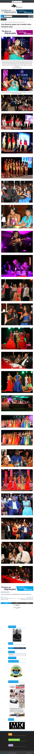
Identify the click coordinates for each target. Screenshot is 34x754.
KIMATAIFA (11, 745)
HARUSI (10, 734)
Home (2, 22)
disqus (17, 603)
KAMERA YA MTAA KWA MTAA (14, 739)
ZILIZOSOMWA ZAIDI (17, 648)
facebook (27, 603)
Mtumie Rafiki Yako (5, 592)
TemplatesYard (17, 752)
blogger (6, 603)
